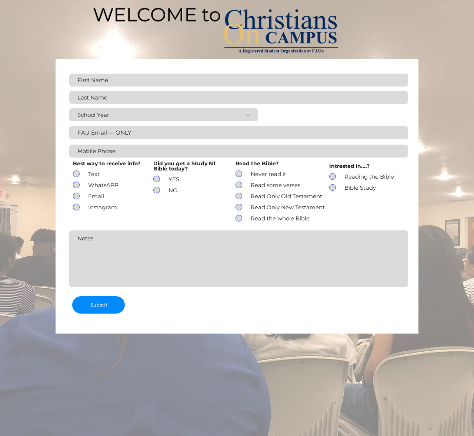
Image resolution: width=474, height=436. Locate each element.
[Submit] (98, 305)
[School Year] (163, 114)
